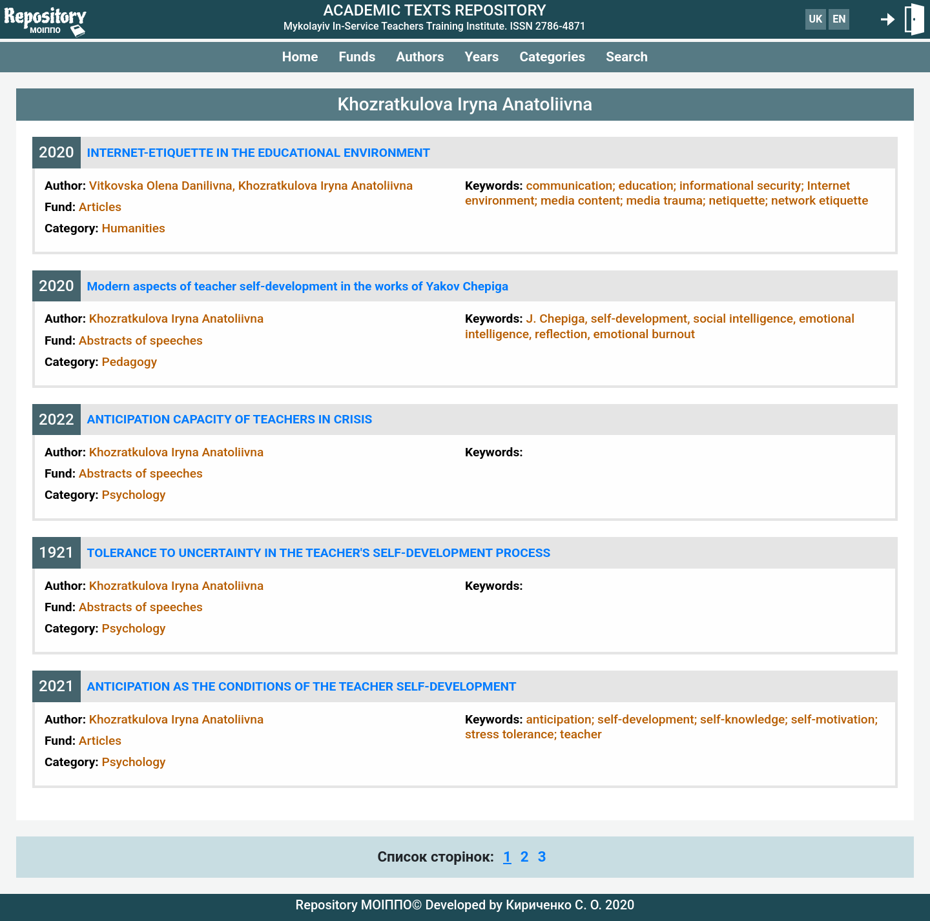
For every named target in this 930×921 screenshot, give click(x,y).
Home (300, 57)
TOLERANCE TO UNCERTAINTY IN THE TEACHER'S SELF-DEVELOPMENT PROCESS (319, 552)
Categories (552, 57)
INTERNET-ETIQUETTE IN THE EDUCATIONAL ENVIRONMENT (259, 152)
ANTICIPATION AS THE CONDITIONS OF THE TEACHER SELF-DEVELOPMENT (302, 686)
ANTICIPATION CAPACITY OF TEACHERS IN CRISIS (230, 419)
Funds (356, 57)
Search (627, 57)
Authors (420, 57)
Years (482, 57)
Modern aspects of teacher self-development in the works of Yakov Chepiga (298, 286)
